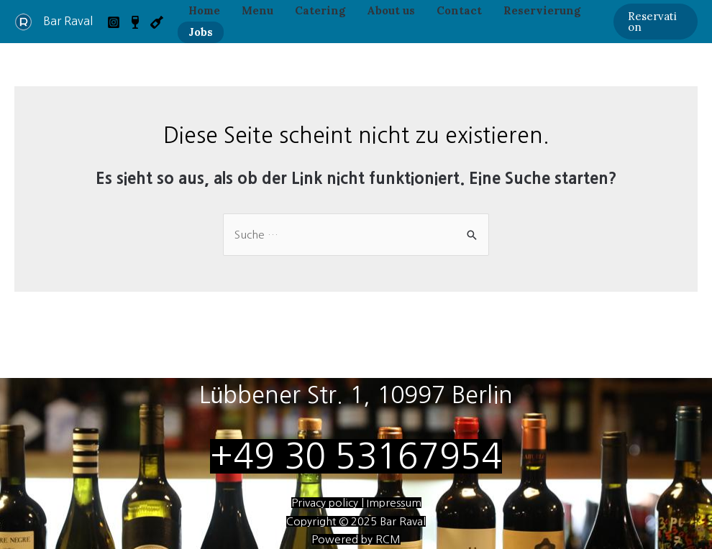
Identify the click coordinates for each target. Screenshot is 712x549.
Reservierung (541, 10)
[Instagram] (113, 22)
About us (391, 10)
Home (204, 10)
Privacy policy (326, 502)
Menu (257, 10)
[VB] (135, 22)
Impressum (392, 502)
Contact (459, 10)
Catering (320, 10)
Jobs (200, 32)
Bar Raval (68, 21)
